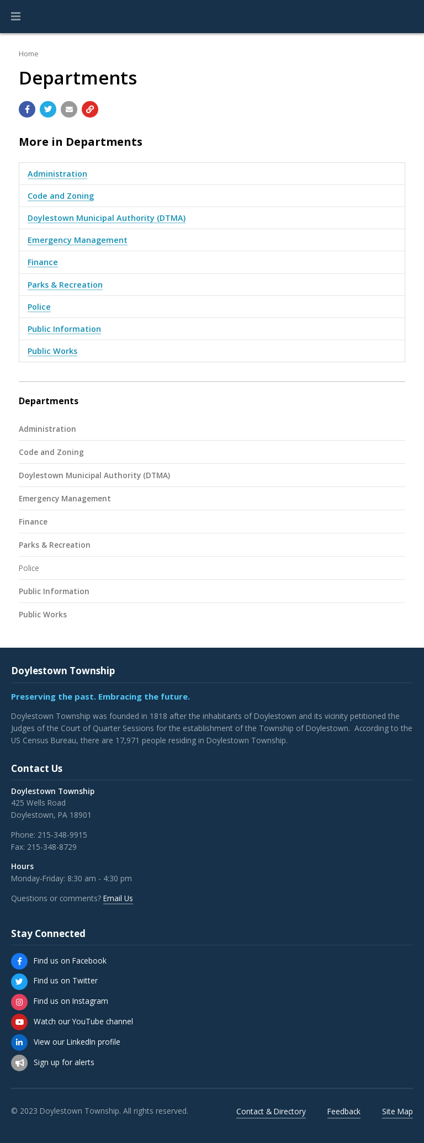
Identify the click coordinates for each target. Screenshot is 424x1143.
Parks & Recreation (65, 284)
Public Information (64, 329)
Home (29, 54)
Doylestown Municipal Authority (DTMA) (107, 218)
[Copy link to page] (90, 109)
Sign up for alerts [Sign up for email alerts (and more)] (64, 1062)
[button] (15, 16)
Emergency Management (78, 240)
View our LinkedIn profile (77, 1041)
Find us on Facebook (70, 960)
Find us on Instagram (71, 1001)
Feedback (344, 1111)
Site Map (397, 1111)
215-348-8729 (52, 847)
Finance (43, 262)
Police (39, 306)
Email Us (118, 898)
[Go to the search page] (406, 16)
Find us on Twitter (66, 980)
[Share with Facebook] (27, 109)
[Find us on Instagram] (19, 1002)
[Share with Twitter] (48, 109)
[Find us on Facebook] (19, 961)
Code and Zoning (61, 195)
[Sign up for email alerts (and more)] (19, 1063)
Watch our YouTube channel (83, 1021)
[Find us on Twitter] (19, 981)
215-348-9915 (62, 834)
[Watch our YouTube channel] (19, 1022)
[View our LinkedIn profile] (19, 1042)
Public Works (52, 351)
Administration (57, 173)
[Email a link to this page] (69, 109)
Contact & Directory (271, 1111)
